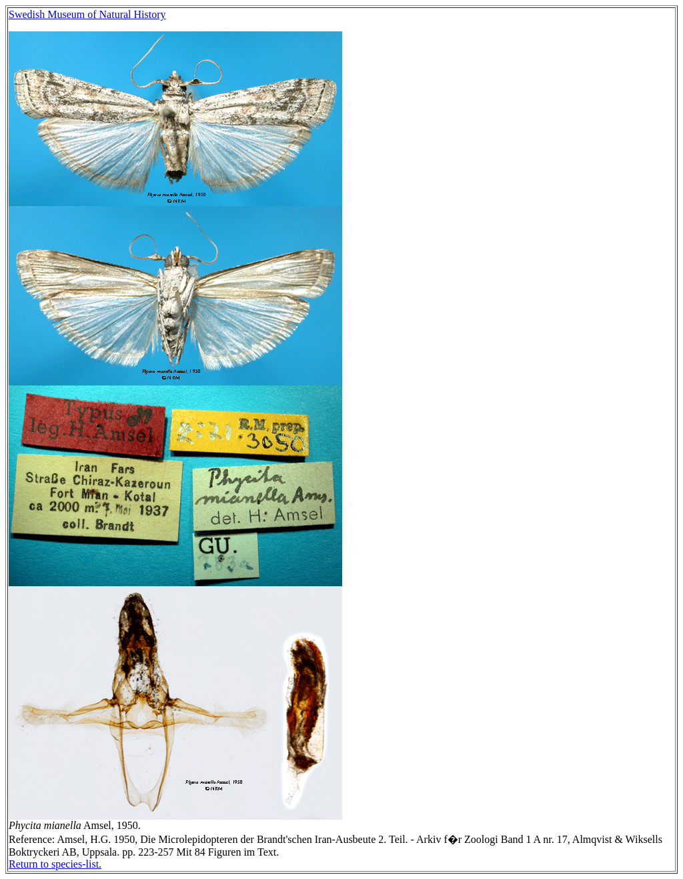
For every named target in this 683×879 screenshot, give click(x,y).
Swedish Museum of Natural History (87, 14)
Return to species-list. (55, 864)
